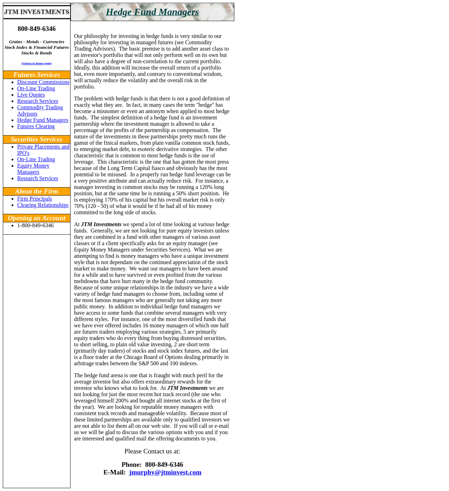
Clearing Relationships (42, 205)
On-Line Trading (36, 88)
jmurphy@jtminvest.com (165, 472)
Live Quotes (31, 95)
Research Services (37, 101)
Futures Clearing (36, 126)
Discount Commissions (43, 82)
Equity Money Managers (33, 169)
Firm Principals (34, 199)
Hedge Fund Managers (42, 120)
